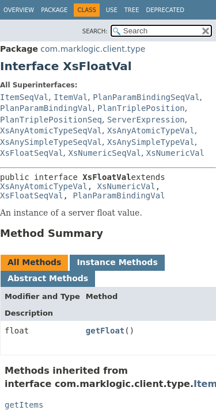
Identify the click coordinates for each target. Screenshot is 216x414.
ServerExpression (146, 119)
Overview (18, 10)
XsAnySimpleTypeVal (151, 142)
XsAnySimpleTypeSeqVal (51, 142)
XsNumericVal (175, 153)
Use (112, 10)
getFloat (105, 330)
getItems (24, 404)
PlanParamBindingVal (46, 108)
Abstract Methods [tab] (47, 278)
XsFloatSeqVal (31, 153)
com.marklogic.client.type (92, 48)
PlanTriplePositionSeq (51, 119)
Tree (131, 10)
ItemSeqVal (24, 97)
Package (54, 10)
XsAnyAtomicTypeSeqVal (51, 130)
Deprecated (165, 10)
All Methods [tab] (34, 262)
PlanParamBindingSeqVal (146, 97)
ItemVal (71, 97)
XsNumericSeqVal (104, 153)
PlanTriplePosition (141, 108)
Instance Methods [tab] (117, 262)
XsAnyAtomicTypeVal (151, 130)
